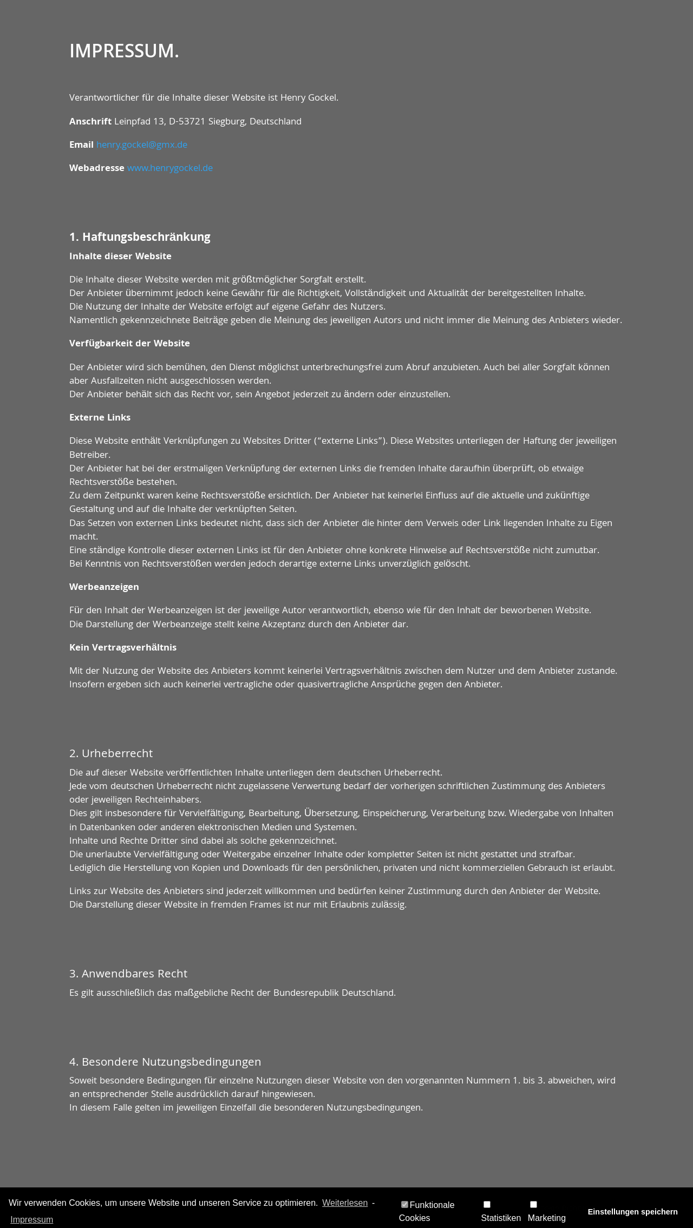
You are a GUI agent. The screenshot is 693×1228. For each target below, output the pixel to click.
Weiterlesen (345, 1202)
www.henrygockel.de (170, 169)
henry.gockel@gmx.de (141, 146)
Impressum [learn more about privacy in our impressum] (31, 1219)
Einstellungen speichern (633, 1211)
